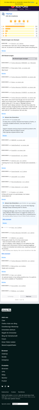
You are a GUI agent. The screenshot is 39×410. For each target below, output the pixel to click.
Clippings (9, 14)
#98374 (13, 238)
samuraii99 (14, 176)
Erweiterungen (13, 9)
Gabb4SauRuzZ (15, 145)
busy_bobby (14, 285)
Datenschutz (5, 392)
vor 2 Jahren (24, 155)
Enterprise (5, 360)
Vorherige (10, 296)
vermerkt (15, 395)
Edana (13, 82)
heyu (12, 227)
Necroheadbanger (16, 181)
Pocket (4, 381)
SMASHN (13, 140)
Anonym (13, 43)
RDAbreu (13, 291)
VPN (3, 372)
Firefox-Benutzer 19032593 (19, 87)
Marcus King (14, 266)
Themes (21, 9)
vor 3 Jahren (19, 43)
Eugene (13, 192)
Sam (12, 275)
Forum (4, 339)
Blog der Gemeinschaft (9, 336)
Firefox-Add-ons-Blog (9, 323)
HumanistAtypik (15, 155)
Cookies (13, 392)
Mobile (4, 357)
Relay (4, 375)
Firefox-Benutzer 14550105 (19, 261)
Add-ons (5, 317)
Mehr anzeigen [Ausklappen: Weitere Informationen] (7, 219)
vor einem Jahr (26, 68)
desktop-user (15, 160)
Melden (4, 50)
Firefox (32, 2)
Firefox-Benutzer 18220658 (19, 77)
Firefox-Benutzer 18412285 (19, 232)
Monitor (4, 378)
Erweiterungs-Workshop (10, 327)
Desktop (5, 354)
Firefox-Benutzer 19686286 (19, 63)
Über (3, 320)
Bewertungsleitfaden (9, 345)
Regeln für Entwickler (9, 333)
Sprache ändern (6, 404)
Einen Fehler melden (8, 342)
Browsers (5, 368)
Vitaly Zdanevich (16, 187)
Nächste (28, 296)
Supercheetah (15, 171)
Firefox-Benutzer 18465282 (19, 97)
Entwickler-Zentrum (8, 330)
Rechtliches (21, 392)
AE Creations (13, 16)
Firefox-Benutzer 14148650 (19, 92)
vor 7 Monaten (32, 63)
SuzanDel (14, 150)
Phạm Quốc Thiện (16, 68)
